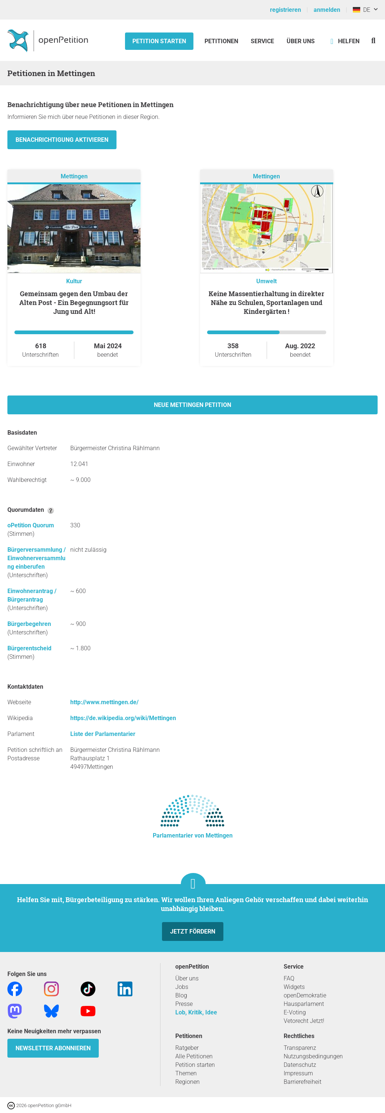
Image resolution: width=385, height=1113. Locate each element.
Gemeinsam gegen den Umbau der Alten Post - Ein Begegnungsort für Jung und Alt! (74, 302)
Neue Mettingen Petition (192, 404)
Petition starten (159, 41)
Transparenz (300, 1047)
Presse (184, 1003)
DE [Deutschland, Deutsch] (361, 9)
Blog (181, 995)
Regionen (187, 1081)
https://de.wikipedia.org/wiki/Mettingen (123, 718)
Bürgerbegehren (29, 623)
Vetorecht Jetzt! (304, 1020)
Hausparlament (304, 1003)
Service (262, 41)
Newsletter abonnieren (53, 1048)
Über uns (187, 978)
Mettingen (74, 176)
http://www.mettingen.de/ (104, 702)
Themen (186, 1073)
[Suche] (373, 40)
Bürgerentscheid (29, 648)
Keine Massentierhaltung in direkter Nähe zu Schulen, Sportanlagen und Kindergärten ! (266, 302)
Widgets (294, 986)
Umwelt (266, 281)
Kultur (74, 281)
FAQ (289, 978)
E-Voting (295, 1012)
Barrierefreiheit (302, 1081)
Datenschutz (300, 1064)
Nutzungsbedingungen (313, 1056)
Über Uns (301, 41)
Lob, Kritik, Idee (196, 1012)
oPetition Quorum (30, 525)
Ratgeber (187, 1047)
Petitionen (222, 41)
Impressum (298, 1073)
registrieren (285, 9)
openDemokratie (305, 995)
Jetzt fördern (192, 931)
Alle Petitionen (194, 1056)
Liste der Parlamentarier (102, 733)
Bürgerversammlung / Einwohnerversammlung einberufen (36, 558)
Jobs (181, 986)
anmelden (327, 9)
